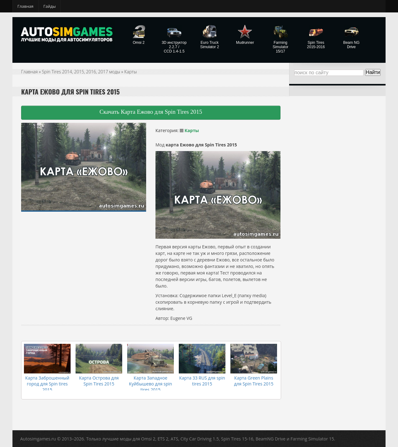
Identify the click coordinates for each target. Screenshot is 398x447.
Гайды (50, 6)
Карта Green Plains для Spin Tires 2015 (254, 381)
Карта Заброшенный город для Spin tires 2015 (47, 384)
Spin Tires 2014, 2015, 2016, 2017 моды (81, 72)
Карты (130, 72)
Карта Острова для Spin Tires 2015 (98, 381)
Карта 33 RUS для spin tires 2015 (202, 381)
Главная (25, 6)
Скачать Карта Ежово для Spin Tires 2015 (151, 111)
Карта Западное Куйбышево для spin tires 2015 (150, 384)
